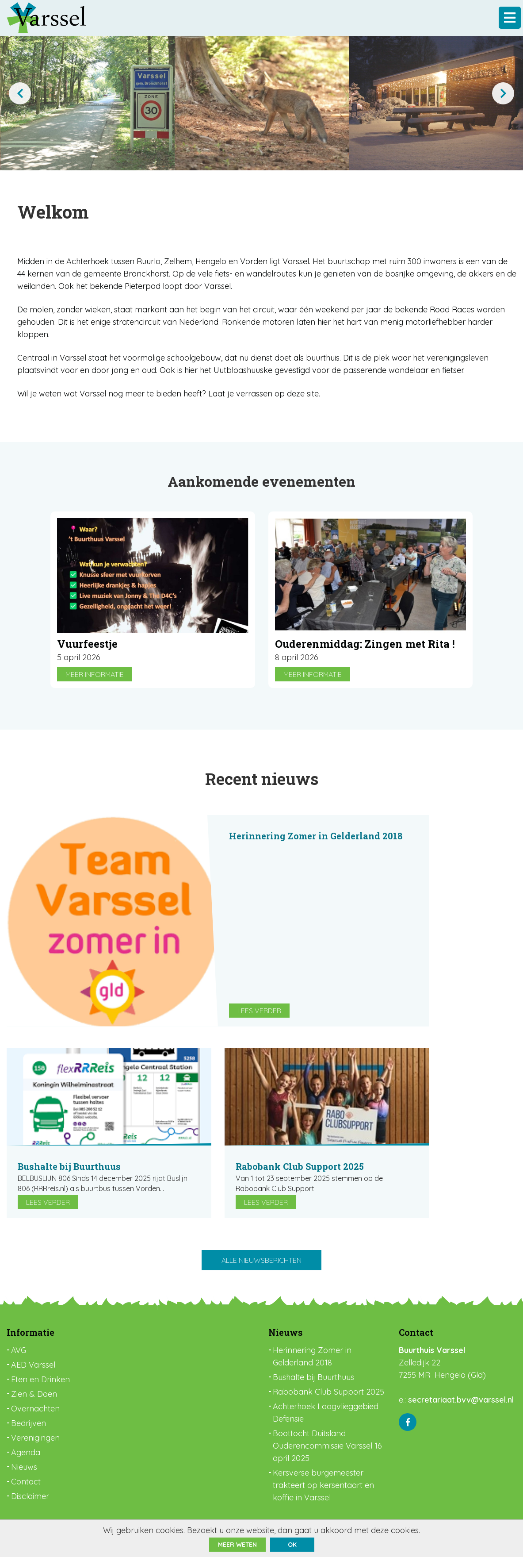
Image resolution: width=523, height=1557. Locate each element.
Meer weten (237, 1545)
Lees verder (259, 1010)
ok (292, 1545)
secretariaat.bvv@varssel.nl (461, 1400)
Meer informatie (94, 674)
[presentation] (20, 93)
